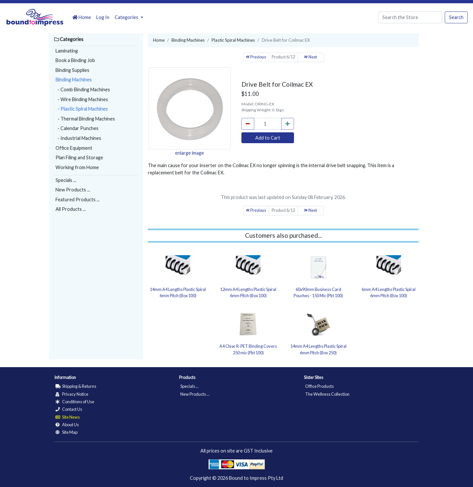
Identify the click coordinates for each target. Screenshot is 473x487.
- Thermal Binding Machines (85, 119)
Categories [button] (127, 17)
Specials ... (66, 180)
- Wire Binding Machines (82, 99)
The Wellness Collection (327, 394)
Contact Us (69, 409)
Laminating (67, 51)
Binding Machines (74, 79)
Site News (68, 417)
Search (456, 17)
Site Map (67, 432)
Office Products (319, 386)
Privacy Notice (72, 394)
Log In (102, 17)
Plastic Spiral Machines (233, 40)
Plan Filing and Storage (79, 157)
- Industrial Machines (78, 138)
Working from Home (77, 167)
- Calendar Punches (77, 128)
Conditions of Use (75, 401)
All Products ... (71, 209)
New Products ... (73, 189)
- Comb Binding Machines (83, 89)
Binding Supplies (72, 70)
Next (310, 57)
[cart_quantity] (268, 124)
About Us (67, 424)
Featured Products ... (78, 199)
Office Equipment (74, 148)
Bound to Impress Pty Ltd (256, 478)
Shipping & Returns (76, 386)
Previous (256, 57)
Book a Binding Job (75, 60)
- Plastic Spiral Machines (82, 109)
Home (81, 17)
